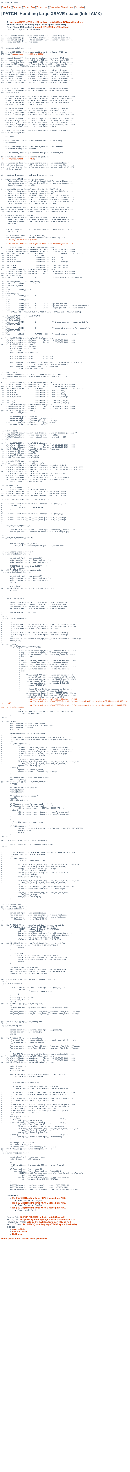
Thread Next (42, 7)
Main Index (14, 1469)
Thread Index (67, 7)
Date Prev (6, 7)
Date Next (17, 7)
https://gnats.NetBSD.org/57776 (21, 280)
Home (4, 1469)
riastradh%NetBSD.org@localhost (51, 27)
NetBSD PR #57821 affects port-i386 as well (42, 1448)
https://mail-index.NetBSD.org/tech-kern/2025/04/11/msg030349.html (40, 285)
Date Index (54, 7)
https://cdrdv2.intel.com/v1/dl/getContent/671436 (51, 832)
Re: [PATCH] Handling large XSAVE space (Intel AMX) (39, 1429)
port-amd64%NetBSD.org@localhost (29, 22)
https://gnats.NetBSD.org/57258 (18, 184)
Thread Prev (29, 7)
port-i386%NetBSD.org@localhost (66, 22)
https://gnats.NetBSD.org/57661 (27, 58)
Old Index (79, 7)
